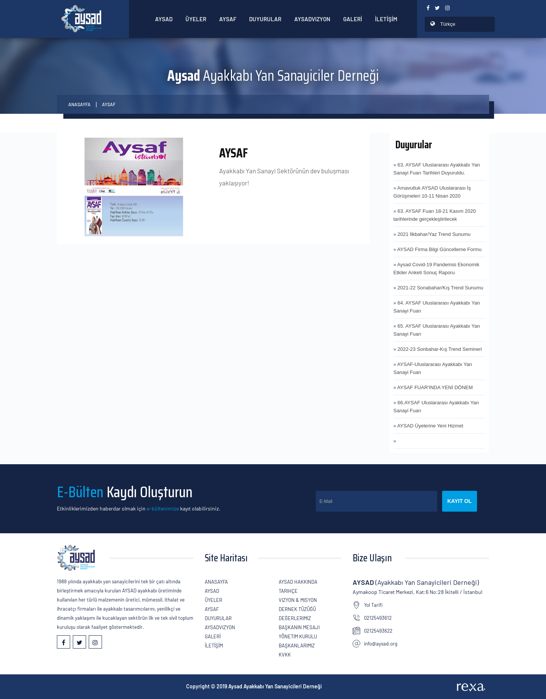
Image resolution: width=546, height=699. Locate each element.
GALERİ (352, 19)
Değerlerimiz (295, 618)
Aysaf (227, 19)
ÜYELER (195, 19)
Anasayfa (79, 104)
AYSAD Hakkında (298, 582)
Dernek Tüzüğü (297, 609)
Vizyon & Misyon (298, 600)
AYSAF (109, 104)
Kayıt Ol (459, 501)
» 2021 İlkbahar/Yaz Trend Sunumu (432, 234)
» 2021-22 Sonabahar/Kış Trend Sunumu (438, 288)
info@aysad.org (380, 644)
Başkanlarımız (297, 645)
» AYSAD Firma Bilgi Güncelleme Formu (438, 249)
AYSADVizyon (312, 19)
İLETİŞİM (386, 19)
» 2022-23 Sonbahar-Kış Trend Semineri (438, 349)
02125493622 (378, 631)
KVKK (285, 655)
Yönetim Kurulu (298, 636)
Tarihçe (288, 591)
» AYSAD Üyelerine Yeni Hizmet (428, 426)
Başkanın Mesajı (299, 627)
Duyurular (265, 19)
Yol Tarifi (373, 605)
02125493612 (378, 618)
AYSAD (164, 19)
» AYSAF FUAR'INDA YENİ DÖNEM (433, 387)
